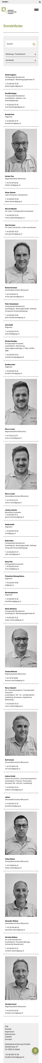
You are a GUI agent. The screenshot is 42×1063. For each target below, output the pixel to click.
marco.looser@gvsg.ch (13, 438)
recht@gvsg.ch (10, 533)
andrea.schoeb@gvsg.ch (14, 790)
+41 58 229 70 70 (12, 121)
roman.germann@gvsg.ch (14, 297)
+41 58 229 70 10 (12, 948)
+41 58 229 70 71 (12, 515)
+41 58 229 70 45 (12, 105)
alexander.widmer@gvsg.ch (15, 930)
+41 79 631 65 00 (12, 1011)
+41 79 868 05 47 (12, 865)
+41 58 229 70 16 (12, 618)
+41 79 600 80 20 (12, 927)
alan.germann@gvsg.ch (13, 234)
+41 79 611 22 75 (12, 436)
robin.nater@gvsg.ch (12, 554)
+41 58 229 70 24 (12, 215)
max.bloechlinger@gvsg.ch (15, 107)
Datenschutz (10, 1034)
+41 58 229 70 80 (12, 583)
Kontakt (8, 1029)
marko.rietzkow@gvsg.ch (14, 620)
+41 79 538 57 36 (12, 766)
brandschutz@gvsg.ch (13, 123)
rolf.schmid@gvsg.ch (12, 769)
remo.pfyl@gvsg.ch (12, 569)
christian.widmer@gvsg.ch (14, 951)
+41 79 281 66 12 (12, 294)
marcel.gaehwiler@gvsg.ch (15, 218)
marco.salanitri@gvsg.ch (14, 706)
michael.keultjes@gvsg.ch (14, 357)
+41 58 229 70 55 (12, 355)
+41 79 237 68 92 (12, 183)
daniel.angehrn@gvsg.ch (14, 86)
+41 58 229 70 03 (12, 704)
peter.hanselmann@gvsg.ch (15, 318)
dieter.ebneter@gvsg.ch (13, 201)
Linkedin (8, 1037)
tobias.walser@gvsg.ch (13, 868)
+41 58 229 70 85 (12, 315)
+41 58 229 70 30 (12, 371)
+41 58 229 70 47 (12, 552)
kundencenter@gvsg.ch (13, 373)
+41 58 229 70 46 (12, 84)
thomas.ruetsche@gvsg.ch (14, 681)
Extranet (8, 1039)
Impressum (9, 1032)
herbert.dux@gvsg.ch (12, 185)
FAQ (6, 1027)
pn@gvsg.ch (9, 585)
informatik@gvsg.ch (12, 334)
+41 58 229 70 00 (12, 332)
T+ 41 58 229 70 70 (11, 804)
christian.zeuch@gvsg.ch (14, 1013)
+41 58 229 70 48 (12, 199)
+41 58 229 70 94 (12, 567)
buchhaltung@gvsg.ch (13, 601)
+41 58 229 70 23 (12, 787)
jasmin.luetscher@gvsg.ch (14, 517)
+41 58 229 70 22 (12, 232)
